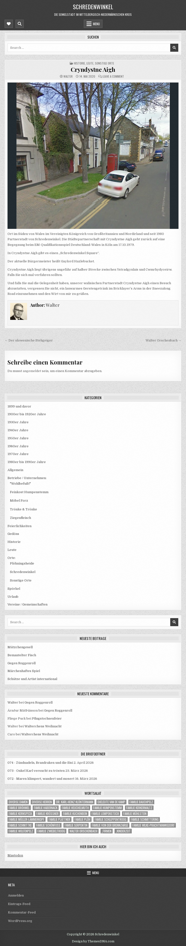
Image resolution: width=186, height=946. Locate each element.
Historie (79, 63)
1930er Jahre (18, 422)
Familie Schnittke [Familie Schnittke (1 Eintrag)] (20, 825)
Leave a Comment (113, 76)
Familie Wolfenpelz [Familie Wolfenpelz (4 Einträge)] (21, 831)
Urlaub (13, 596)
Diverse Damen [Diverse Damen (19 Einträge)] (18, 802)
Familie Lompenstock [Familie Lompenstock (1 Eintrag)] (105, 813)
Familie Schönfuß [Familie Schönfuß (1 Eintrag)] (48, 825)
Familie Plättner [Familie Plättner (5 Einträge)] (59, 819)
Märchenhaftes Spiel (24, 671)
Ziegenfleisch (20, 518)
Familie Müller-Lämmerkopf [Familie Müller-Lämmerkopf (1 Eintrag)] (26, 819)
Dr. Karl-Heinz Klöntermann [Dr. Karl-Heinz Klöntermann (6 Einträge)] (74, 802)
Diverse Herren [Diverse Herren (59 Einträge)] (42, 802)
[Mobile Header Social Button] (9, 24)
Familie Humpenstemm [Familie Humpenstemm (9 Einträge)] (107, 807)
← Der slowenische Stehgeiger (29, 340)
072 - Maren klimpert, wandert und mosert (41, 778)
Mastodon (15, 855)
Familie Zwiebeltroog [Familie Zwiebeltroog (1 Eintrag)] (51, 831)
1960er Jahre (18, 446)
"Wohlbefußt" (20, 483)
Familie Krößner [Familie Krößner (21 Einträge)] (47, 813)
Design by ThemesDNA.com (93, 941)
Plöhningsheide (22, 563)
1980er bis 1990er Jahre (27, 462)
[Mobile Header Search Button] (20, 24)
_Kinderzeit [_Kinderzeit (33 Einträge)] (123, 831)
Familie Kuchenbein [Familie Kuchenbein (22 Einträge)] (75, 813)
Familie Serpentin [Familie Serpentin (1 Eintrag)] (76, 825)
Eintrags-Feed (19, 904)
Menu (96, 23)
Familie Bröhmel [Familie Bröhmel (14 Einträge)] (19, 807)
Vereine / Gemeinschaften (27, 604)
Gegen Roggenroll (22, 663)
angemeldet (32, 371)
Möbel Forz (19, 500)
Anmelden (16, 895)
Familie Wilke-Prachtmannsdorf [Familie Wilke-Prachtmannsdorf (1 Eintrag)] (153, 825)
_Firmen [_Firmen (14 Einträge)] (106, 831)
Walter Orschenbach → (163, 340)
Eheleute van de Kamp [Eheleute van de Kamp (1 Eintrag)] (111, 802)
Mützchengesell (20, 647)
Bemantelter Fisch (22, 655)
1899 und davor (19, 406)
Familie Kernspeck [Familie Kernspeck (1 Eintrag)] (20, 813)
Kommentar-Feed (22, 912)
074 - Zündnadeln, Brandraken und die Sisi (40, 762)
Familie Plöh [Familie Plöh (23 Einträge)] (82, 819)
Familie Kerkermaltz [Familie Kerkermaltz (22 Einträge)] (139, 807)
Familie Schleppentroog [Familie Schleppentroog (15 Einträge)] (110, 819)
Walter (68, 76)
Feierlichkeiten (19, 526)
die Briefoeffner (93, 753)
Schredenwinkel (93, 6)
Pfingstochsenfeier (47, 718)
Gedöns (13, 534)
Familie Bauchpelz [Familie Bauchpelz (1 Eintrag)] (141, 802)
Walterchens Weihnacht (43, 726)
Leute (89, 63)
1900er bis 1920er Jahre (27, 414)
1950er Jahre (18, 438)
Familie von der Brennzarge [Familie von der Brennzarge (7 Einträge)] (110, 825)
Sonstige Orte (104, 63)
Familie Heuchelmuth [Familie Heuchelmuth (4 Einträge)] (75, 807)
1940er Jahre (18, 430)
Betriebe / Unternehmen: (27, 478)
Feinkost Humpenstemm (29, 492)
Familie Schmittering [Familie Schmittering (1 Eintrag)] (145, 819)
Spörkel (14, 588)
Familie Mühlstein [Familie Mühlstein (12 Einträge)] (135, 813)
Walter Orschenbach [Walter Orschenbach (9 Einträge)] (83, 831)
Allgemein (15, 470)
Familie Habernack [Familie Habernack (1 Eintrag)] (45, 807)
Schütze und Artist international (32, 679)
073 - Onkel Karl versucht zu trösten (36, 770)
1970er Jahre (18, 454)
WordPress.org (20, 921)
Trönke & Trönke (23, 509)
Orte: (12, 558)
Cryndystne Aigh (93, 69)
